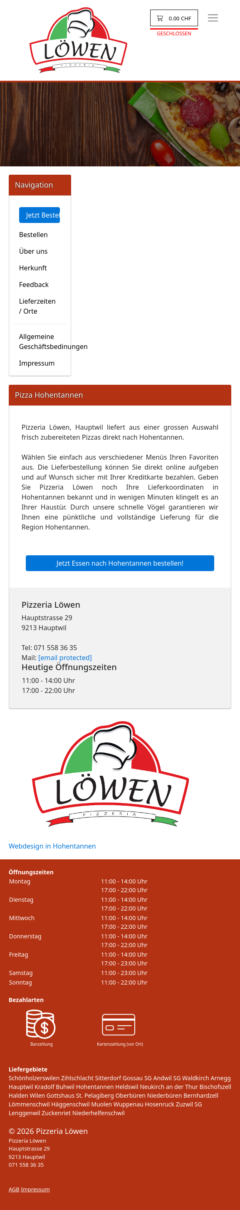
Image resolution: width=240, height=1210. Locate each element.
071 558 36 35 (26, 1164)
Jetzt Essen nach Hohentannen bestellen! (120, 563)
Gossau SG (137, 1078)
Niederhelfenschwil (98, 1113)
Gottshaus (60, 1095)
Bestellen (33, 234)
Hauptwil (21, 1087)
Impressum (37, 363)
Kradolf (44, 1087)
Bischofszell (215, 1087)
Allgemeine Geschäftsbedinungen (43, 341)
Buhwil (65, 1087)
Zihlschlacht (77, 1078)
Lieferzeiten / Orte (37, 306)
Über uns (33, 251)
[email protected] (65, 657)
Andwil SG (167, 1078)
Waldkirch (195, 1078)
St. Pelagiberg (95, 1095)
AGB (14, 1189)
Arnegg (220, 1078)
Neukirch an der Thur (169, 1087)
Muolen (101, 1104)
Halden (18, 1095)
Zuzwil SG (189, 1104)
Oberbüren (130, 1095)
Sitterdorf (108, 1078)
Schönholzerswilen (34, 1078)
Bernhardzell (200, 1095)
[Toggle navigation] (213, 18)
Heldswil (126, 1087)
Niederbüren (164, 1095)
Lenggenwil (24, 1113)
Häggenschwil (70, 1104)
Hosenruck (159, 1104)
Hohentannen (95, 1087)
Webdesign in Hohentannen (52, 846)
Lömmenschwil (29, 1104)
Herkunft (33, 267)
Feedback (34, 284)
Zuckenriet (56, 1113)
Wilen (37, 1095)
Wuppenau (129, 1104)
